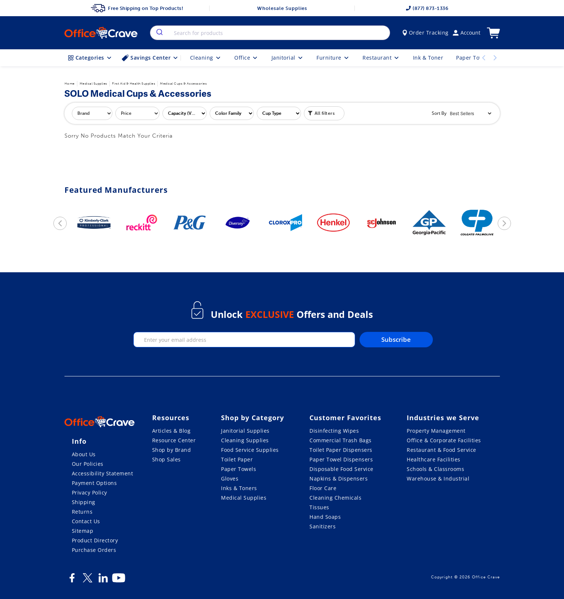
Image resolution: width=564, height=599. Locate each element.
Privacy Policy (89, 492)
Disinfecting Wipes (334, 430)
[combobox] (270, 32)
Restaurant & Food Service (441, 449)
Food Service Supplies (250, 449)
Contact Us (86, 521)
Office (246, 57)
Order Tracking (426, 32)
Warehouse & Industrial (438, 478)
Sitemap (83, 530)
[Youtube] (118, 580)
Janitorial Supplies (245, 430)
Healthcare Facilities (433, 459)
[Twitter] (87, 580)
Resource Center (174, 440)
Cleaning (206, 57)
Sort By (439, 113)
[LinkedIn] (103, 580)
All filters (321, 112)
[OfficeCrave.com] (99, 422)
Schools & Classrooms (435, 468)
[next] (504, 223)
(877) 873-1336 (427, 8)
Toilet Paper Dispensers (340, 449)
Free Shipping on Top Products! (137, 8)
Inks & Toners (239, 488)
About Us (84, 454)
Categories (90, 57)
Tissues (319, 507)
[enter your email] (244, 339)
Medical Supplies (243, 497)
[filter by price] (137, 113)
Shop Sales (166, 459)
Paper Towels (238, 468)
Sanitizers (322, 526)
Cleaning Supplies (245, 440)
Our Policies (88, 463)
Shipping (83, 502)
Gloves (229, 478)
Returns (82, 511)
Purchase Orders (94, 549)
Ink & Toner (428, 57)
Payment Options (94, 482)
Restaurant (381, 57)
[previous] (60, 223)
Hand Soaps (325, 516)
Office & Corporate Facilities (444, 440)
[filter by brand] (92, 113)
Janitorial (288, 57)
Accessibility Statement (102, 473)
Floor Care (322, 488)
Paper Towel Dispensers (341, 459)
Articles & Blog (171, 430)
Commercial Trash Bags (340, 440)
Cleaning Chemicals (335, 497)
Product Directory (95, 540)
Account (466, 32)
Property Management (436, 430)
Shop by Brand (171, 449)
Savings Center (150, 57)
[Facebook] (72, 580)
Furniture (333, 57)
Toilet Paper (237, 459)
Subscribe (396, 339)
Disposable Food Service (341, 468)
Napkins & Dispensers (338, 478)
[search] (159, 33)
